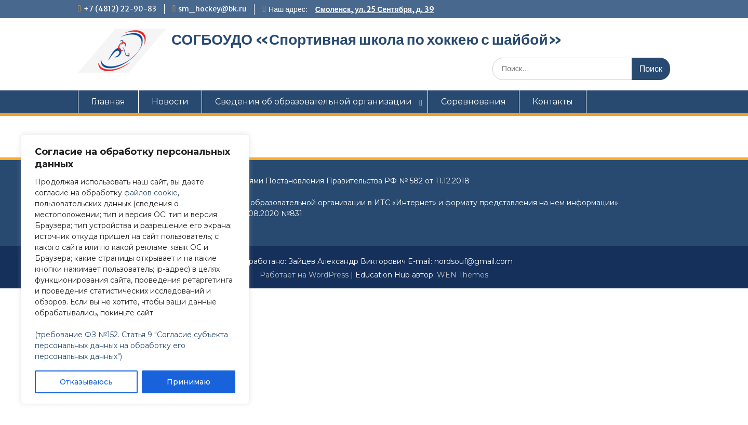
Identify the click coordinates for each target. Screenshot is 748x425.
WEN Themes (462, 275)
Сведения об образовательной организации (313, 102)
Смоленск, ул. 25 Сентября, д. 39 (374, 9)
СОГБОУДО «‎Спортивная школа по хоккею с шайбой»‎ (366, 39)
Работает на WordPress (304, 275)
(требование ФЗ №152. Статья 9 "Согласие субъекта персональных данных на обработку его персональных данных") (131, 345)
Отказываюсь (86, 382)
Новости (170, 102)
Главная (108, 102)
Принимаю (188, 382)
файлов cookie (151, 192)
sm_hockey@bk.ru (212, 9)
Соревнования (473, 102)
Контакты (552, 102)
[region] (135, 269)
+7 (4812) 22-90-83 (120, 9)
